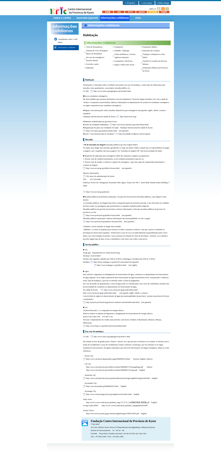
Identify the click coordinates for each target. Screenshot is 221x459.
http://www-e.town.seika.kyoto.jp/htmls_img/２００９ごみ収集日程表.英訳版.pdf (117, 402)
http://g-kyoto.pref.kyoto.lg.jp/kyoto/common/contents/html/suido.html (112, 302)
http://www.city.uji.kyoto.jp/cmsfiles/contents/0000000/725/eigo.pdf (111, 370)
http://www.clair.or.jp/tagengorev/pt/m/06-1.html (112, 336)
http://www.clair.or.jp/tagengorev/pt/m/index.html (112, 91)
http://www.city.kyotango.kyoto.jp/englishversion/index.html (109, 394)
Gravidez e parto (92, 64)
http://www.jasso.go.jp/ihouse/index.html (101, 131)
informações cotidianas (115, 18)
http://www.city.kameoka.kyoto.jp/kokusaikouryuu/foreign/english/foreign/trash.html (118, 378)
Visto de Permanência (94, 47)
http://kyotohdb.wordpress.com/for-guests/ (135, 134)
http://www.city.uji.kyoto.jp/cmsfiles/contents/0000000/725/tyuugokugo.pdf (114, 367)
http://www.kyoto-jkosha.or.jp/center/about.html (130, 125)
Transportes (118, 47)
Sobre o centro (63, 18)
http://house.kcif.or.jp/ (128, 116)
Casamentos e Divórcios (123, 61)
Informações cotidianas (66, 47)
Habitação (90, 68)
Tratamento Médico (149, 47)
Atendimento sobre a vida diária (67, 40)
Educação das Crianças (151, 51)
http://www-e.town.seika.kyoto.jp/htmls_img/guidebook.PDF (125, 405)
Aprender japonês (87, 18)
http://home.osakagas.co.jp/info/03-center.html (111, 262)
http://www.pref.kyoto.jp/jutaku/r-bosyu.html (103, 215)
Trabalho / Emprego (121, 51)
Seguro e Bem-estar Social (124, 65)
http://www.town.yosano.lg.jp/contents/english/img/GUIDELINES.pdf (112, 413)
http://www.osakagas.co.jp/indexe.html (111, 265)
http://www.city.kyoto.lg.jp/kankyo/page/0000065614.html (108, 359)
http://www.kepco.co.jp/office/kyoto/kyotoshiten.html (106, 326)
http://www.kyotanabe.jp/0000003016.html (102, 386)
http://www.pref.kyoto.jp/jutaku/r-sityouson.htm (104, 221)
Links (138, 18)
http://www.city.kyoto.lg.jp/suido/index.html (120, 290)
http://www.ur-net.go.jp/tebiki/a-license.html (103, 168)
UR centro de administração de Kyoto (100, 176)
